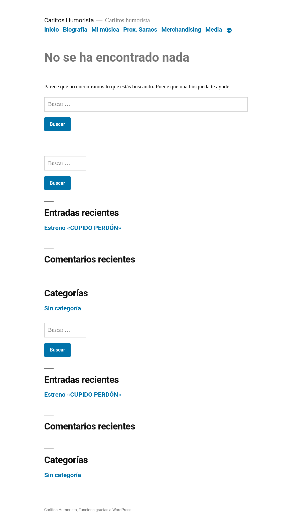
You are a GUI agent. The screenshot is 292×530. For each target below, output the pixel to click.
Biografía (75, 29)
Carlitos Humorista (69, 20)
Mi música (105, 29)
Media (213, 29)
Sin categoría (62, 308)
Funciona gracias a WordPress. (105, 509)
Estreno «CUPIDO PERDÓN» (82, 227)
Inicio (51, 29)
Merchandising (181, 29)
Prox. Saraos (140, 29)
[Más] (229, 31)
